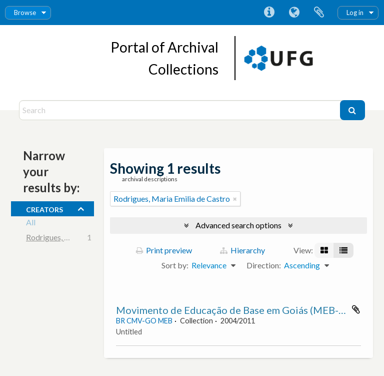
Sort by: (175, 265)
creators (44, 208)
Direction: (263, 265)
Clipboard (319, 12)
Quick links (269, 12)
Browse (25, 13)
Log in (355, 13)
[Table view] (344, 250)
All (31, 223)
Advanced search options (238, 225)
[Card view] (324, 250)
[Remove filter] (235, 198)
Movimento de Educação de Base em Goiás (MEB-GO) (236, 310)
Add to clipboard (356, 309)
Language (294, 12)
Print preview (164, 250)
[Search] (180, 110)
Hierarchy (242, 250)
